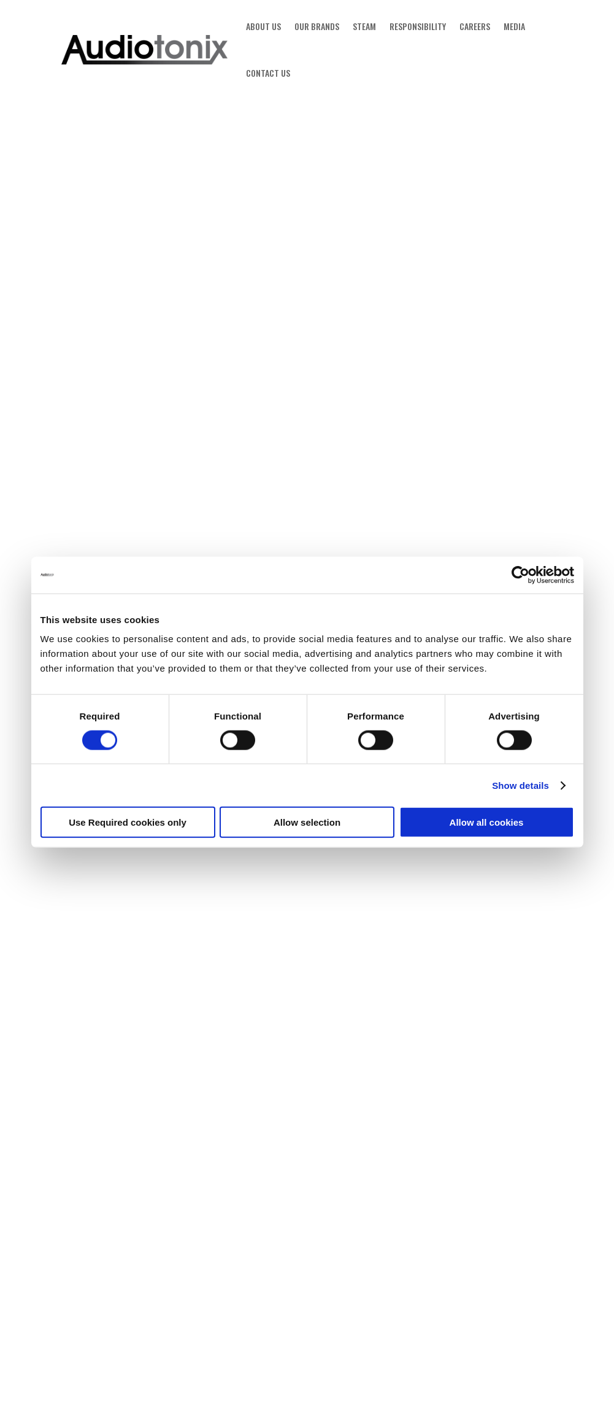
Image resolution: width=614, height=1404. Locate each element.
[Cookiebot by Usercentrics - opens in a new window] (520, 574)
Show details (520, 785)
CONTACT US (268, 72)
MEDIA (514, 26)
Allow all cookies (487, 822)
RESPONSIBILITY (418, 26)
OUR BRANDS (316, 26)
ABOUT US (263, 26)
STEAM (364, 26)
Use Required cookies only (127, 822)
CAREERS (474, 26)
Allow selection (307, 822)
